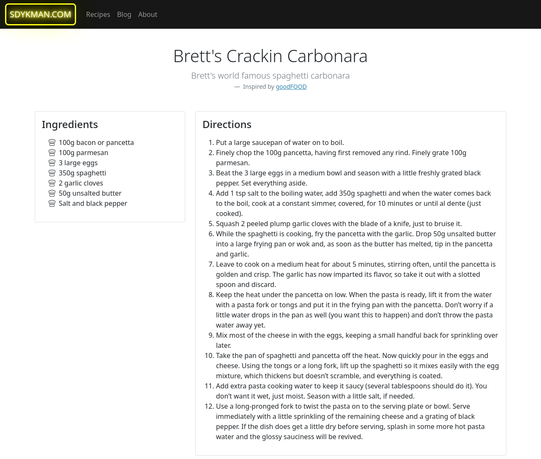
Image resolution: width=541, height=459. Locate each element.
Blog (124, 14)
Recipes (98, 14)
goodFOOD (291, 86)
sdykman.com (40, 14)
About (147, 14)
